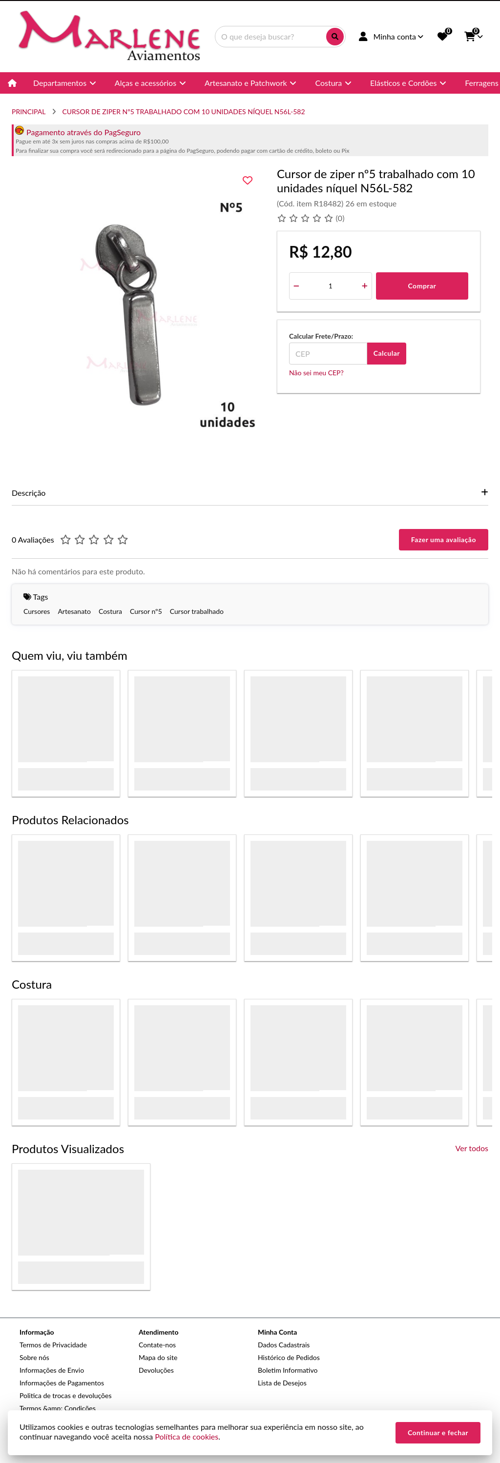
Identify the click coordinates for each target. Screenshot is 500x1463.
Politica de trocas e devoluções (65, 1395)
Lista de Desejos (282, 1383)
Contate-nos (157, 1345)
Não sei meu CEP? (316, 372)
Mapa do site (158, 1357)
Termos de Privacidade (53, 1345)
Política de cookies (186, 1436)
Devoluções (156, 1370)
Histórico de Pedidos (289, 1357)
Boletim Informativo (287, 1370)
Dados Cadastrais (284, 1345)
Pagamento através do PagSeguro (78, 132)
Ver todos (472, 1148)
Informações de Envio (52, 1370)
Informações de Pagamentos (62, 1383)
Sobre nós (34, 1357)
